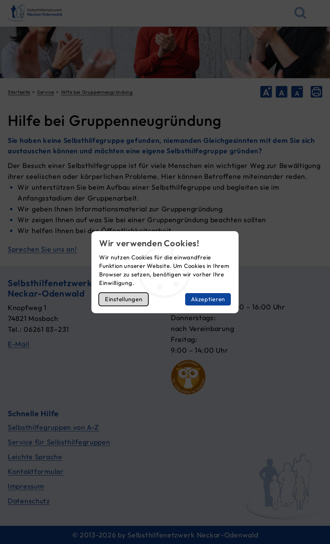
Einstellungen (123, 299)
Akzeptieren (208, 299)
